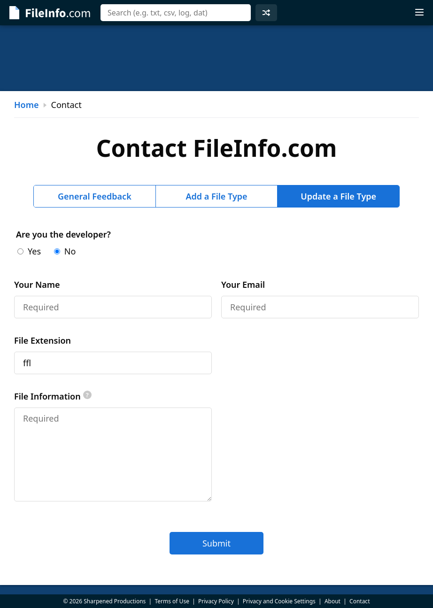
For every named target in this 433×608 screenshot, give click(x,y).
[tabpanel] (216, 391)
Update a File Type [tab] (338, 196)
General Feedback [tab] (94, 196)
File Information (53, 396)
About (332, 601)
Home (26, 104)
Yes (29, 251)
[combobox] (176, 12)
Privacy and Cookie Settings (279, 601)
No (65, 251)
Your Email (243, 284)
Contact (359, 601)
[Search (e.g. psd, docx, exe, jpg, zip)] (176, 12)
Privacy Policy (216, 601)
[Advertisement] (216, 58)
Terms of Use (172, 601)
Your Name (37, 284)
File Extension (42, 340)
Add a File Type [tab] (216, 196)
